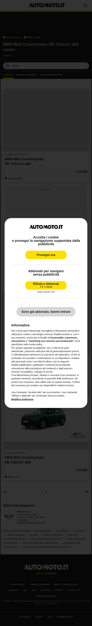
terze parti (63, 348)
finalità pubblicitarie (21, 365)
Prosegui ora (46, 255)
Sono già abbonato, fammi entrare (45, 311)
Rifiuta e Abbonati (46, 285)
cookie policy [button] (35, 344)
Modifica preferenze (22, 399)
